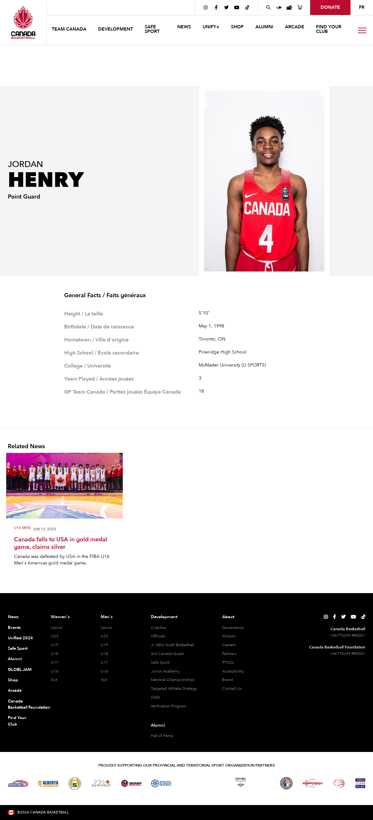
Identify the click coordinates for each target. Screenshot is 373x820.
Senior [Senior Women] (56, 627)
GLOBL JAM (20, 670)
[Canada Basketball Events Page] (289, 7)
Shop (13, 680)
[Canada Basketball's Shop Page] (299, 7)
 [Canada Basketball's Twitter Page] (226, 7)
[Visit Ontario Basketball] (131, 783)
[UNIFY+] (279, 7)
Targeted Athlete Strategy (174, 688)
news (184, 27)
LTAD (155, 697)
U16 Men (22, 528)
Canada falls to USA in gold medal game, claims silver (60, 543)
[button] (70, 30)
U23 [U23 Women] (54, 636)
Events (14, 628)
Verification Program (168, 706)
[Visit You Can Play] (360, 783)
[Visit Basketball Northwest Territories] (187, 783)
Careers (229, 644)
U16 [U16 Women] (54, 671)
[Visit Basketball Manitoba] (101, 783)
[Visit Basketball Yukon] (312, 783)
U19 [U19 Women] (54, 644)
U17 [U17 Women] (54, 662)
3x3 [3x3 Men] (104, 679)
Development (164, 617)
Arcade (15, 690)
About (228, 617)
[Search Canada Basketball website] (268, 7)
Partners (229, 653)
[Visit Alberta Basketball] (48, 783)
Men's (107, 617)
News (13, 617)
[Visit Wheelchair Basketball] (339, 783)
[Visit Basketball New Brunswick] (214, 783)
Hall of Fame (162, 735)
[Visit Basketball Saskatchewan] (74, 783)
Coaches (158, 627)
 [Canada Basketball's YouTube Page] (236, 7)
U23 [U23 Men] (104, 636)
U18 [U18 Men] (104, 653)
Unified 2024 (20, 638)
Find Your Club (17, 721)
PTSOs (228, 662)
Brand (227, 679)
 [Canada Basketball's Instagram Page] (206, 7)
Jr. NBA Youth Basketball (172, 644)
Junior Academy (165, 671)
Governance (233, 627)
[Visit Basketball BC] (18, 783)
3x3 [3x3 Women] (54, 679)
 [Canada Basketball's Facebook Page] (216, 7)
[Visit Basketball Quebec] (161, 783)
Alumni (15, 659)
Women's (60, 617)
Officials (158, 636)
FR (362, 7)
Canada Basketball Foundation (22, 704)
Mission (229, 636)
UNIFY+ (211, 27)
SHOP (237, 27)
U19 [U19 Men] (104, 644)
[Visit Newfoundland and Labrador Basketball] (286, 783)
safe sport (152, 29)
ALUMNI (264, 27)
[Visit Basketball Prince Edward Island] (263, 783)
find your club (328, 29)
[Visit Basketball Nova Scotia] (240, 783)
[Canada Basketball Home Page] (23, 22)
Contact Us (232, 688)
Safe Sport (17, 648)
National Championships (172, 679)
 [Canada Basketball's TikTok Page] (247, 7)
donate (330, 7)
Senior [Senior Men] (106, 627)
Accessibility (233, 671)
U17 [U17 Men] (104, 662)
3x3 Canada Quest (167, 653)
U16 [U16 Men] (104, 671)
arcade (294, 27)
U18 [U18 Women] (54, 653)
